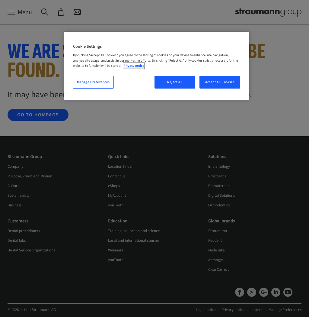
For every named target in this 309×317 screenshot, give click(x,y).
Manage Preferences (93, 82)
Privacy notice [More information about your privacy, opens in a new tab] (133, 65)
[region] (156, 66)
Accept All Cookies (219, 82)
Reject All (175, 82)
